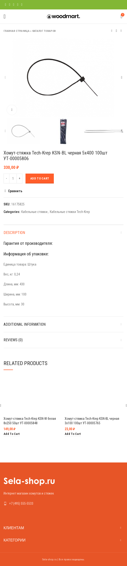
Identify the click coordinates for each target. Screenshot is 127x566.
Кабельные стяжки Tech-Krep (70, 212)
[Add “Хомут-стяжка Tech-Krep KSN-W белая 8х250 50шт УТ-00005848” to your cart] (12, 434)
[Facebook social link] (6, 5)
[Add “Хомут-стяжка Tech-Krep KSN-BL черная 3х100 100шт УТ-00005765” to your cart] (73, 434)
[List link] (63, 503)
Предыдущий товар (111, 31)
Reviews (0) (13, 340)
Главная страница (17, 31)
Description (14, 232)
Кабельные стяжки (34, 212)
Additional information (25, 324)
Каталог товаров (44, 31)
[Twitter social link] (10, 5)
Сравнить (15, 191)
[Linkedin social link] (18, 5)
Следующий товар (121, 31)
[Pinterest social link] (14, 5)
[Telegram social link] (22, 5)
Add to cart (39, 178)
